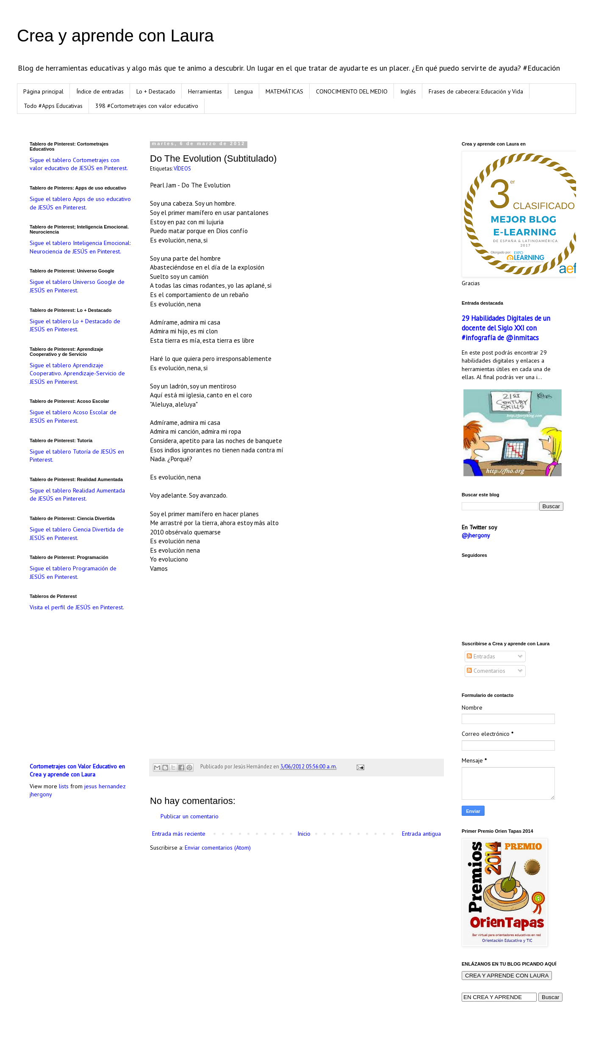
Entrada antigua (421, 833)
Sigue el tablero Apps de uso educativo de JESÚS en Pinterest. (80, 203)
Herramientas (205, 91)
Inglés (408, 91)
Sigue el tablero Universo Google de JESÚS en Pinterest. (77, 286)
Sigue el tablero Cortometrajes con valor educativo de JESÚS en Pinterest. (79, 164)
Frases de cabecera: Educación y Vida (476, 91)
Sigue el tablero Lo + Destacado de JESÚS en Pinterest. (75, 325)
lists (64, 786)
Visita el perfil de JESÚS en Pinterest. (77, 607)
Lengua (244, 91)
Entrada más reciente (178, 833)
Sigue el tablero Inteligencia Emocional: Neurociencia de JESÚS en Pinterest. (80, 247)
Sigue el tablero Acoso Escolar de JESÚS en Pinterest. (73, 416)
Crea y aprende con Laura (115, 35)
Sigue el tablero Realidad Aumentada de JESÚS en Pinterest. (77, 495)
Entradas (481, 656)
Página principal (43, 91)
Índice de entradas (100, 91)
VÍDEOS (182, 168)
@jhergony (476, 535)
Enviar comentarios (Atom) (218, 847)
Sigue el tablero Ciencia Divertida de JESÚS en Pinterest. (77, 534)
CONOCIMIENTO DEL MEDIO (352, 91)
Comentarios (486, 670)
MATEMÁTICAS (284, 91)
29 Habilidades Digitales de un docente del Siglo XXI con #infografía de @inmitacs (506, 328)
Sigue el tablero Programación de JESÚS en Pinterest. (73, 572)
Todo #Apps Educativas (53, 106)
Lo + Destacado (155, 91)
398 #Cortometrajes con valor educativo (146, 106)
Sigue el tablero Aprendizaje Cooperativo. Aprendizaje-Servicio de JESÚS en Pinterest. (77, 373)
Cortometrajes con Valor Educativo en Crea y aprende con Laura (77, 770)
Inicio (303, 833)
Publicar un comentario (190, 816)
